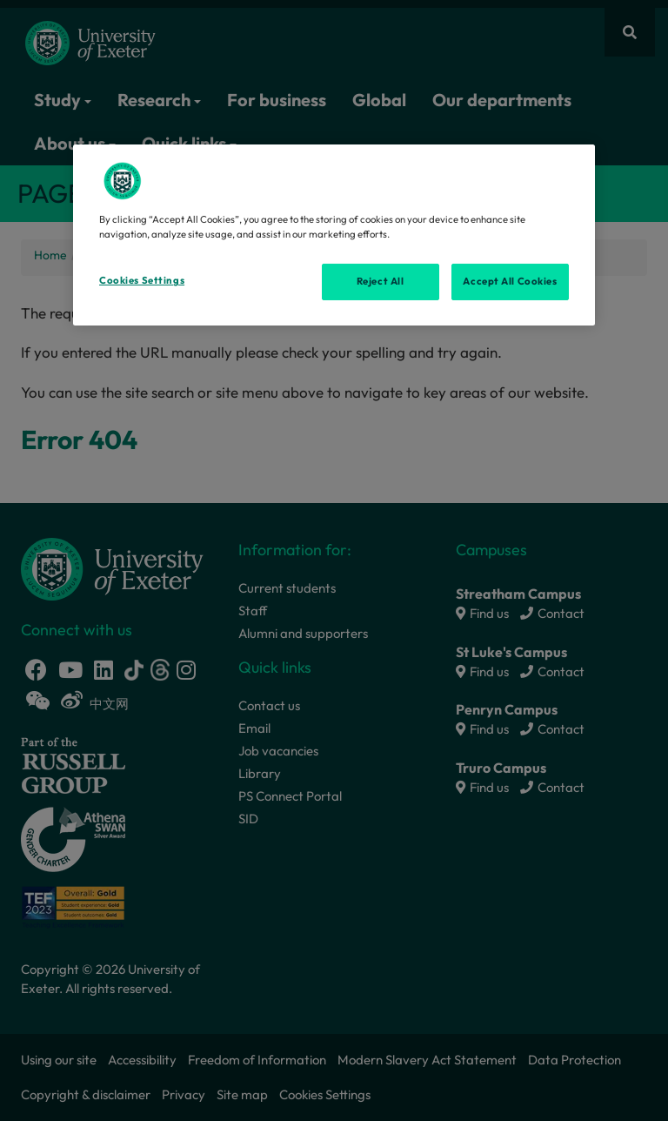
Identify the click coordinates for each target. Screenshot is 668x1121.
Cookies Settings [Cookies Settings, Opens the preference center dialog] (141, 280)
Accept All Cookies (510, 281)
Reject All (380, 281)
